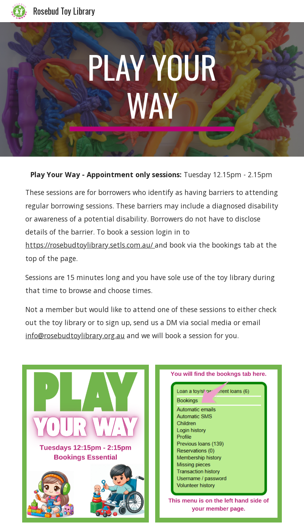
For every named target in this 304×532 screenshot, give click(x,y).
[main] (151, 89)
